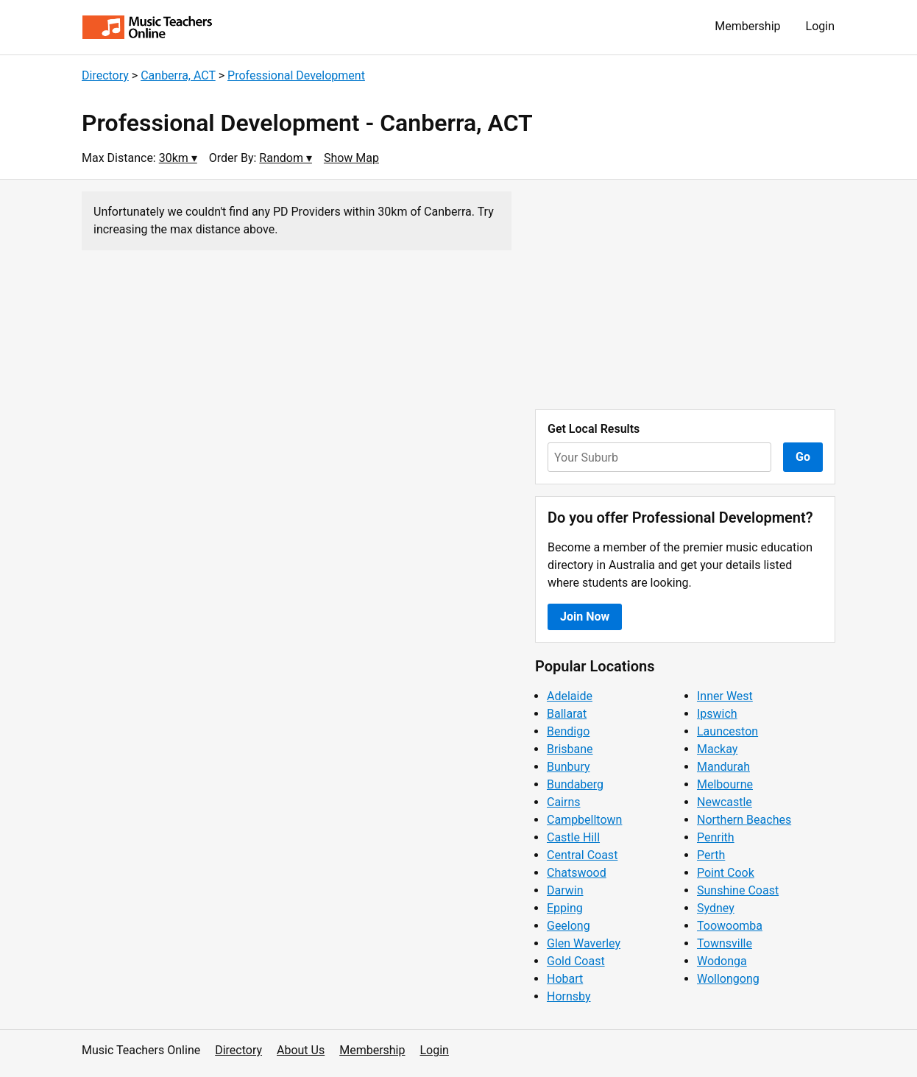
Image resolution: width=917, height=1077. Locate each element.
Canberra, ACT (178, 75)
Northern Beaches (744, 820)
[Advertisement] (685, 294)
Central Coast (582, 855)
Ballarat (567, 714)
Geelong (568, 926)
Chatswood (576, 873)
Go (803, 457)
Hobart (565, 979)
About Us (301, 1050)
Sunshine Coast (738, 890)
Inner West (725, 696)
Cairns (564, 802)
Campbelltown (584, 820)
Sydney (715, 908)
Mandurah (723, 767)
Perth (711, 855)
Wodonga (722, 961)
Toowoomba (729, 926)
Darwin (565, 890)
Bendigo (568, 731)
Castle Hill (573, 837)
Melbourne (725, 784)
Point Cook (725, 873)
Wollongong (728, 979)
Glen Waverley (583, 943)
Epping (565, 908)
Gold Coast (576, 961)
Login (820, 26)
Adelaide (569, 696)
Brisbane (570, 749)
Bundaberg (575, 784)
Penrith (715, 837)
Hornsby (569, 996)
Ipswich (717, 714)
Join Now (584, 617)
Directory (105, 75)
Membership (747, 26)
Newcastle (724, 802)
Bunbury (568, 767)
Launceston (727, 731)
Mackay (717, 749)
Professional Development (296, 75)
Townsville (724, 943)
